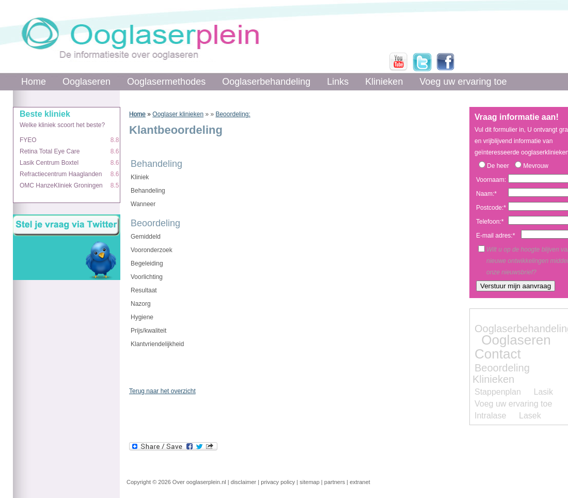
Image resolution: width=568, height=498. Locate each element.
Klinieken (384, 81)
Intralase (490, 415)
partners (334, 482)
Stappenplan (498, 391)
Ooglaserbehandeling (266, 81)
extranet (360, 482)
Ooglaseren (86, 81)
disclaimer (244, 482)
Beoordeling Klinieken (501, 373)
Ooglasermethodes (166, 81)
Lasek (530, 415)
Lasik (543, 391)
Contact (498, 354)
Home (33, 81)
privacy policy (278, 482)
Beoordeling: (232, 114)
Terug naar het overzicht (162, 391)
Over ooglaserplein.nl (199, 482)
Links (338, 81)
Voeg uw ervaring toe (463, 81)
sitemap (309, 482)
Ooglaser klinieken (177, 114)
